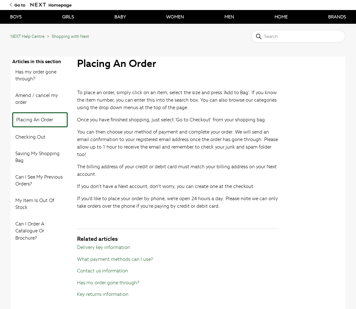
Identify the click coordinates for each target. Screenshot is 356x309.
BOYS (16, 17)
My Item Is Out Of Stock (34, 203)
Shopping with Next (70, 36)
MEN (229, 17)
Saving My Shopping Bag (37, 157)
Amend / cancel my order (36, 98)
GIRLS (68, 17)
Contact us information (102, 271)
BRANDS (337, 17)
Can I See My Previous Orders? (39, 180)
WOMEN (175, 17)
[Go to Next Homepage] (38, 5)
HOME (281, 17)
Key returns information (102, 294)
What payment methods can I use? (115, 259)
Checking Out (30, 137)
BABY (120, 17)
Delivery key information (103, 247)
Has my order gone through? (35, 75)
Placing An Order (34, 120)
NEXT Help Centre (28, 36)
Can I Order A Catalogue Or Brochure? (29, 231)
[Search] (298, 36)
